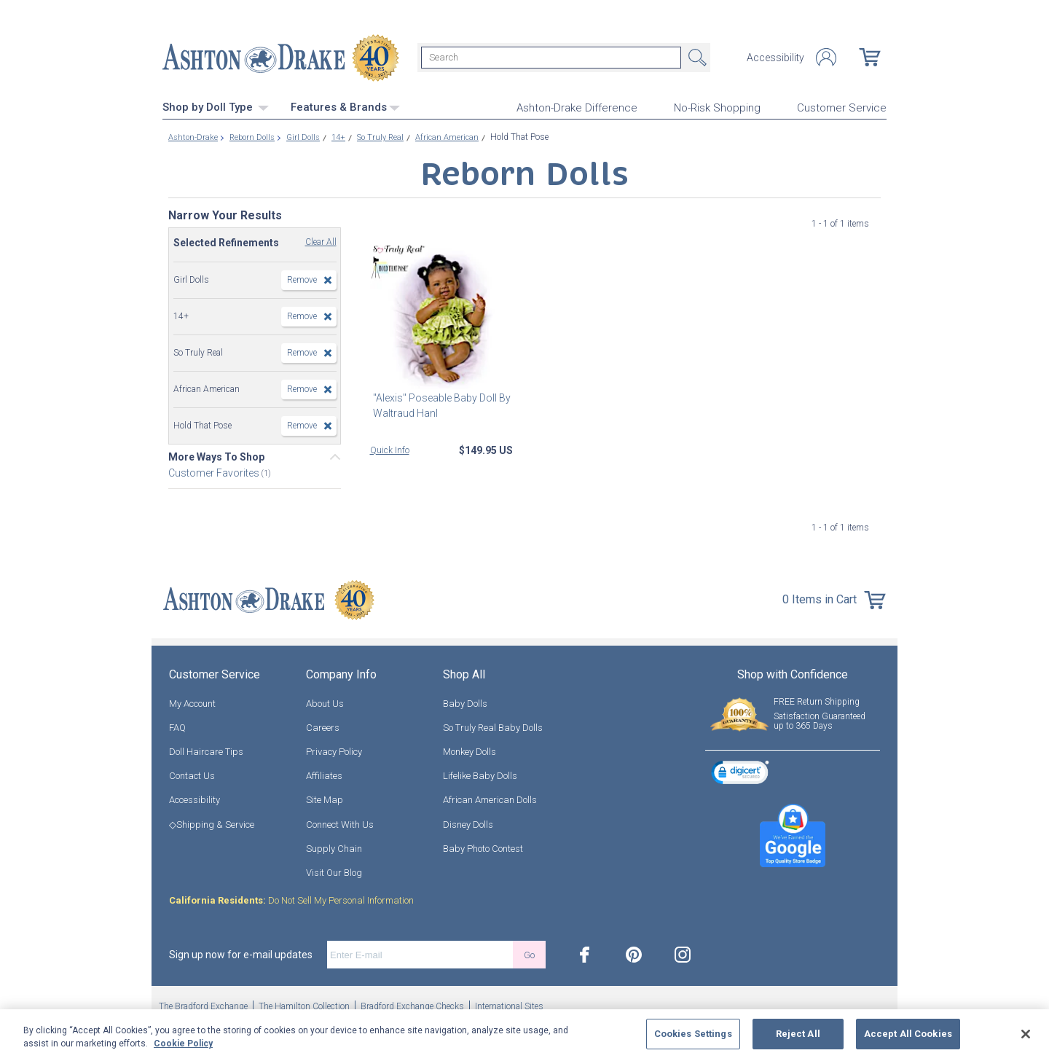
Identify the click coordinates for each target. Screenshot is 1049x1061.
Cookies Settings (693, 1033)
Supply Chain (334, 846)
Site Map (324, 798)
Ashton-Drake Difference (576, 106)
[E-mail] (420, 953)
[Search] (551, 57)
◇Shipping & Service (211, 822)
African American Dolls (490, 798)
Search (695, 57)
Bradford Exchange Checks (412, 1005)
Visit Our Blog (334, 871)
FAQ (177, 725)
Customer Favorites (215, 471)
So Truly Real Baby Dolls (493, 725)
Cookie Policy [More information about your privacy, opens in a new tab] (183, 1043)
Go (529, 952)
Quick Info (389, 448)
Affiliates (324, 774)
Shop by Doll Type (215, 105)
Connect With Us (340, 822)
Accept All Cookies (908, 1033)
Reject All (798, 1033)
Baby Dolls (465, 701)
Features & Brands (345, 105)
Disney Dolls (468, 822)
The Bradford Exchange (203, 1005)
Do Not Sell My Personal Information (291, 898)
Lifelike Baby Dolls (480, 774)
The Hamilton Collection (304, 1005)
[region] (524, 1035)
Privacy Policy (334, 750)
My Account (192, 701)
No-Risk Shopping (717, 106)
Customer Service (842, 106)
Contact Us (192, 774)
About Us (325, 701)
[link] (740, 773)
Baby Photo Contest (483, 846)
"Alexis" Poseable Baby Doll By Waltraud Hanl (439, 403)
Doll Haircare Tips (206, 750)
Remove (302, 278)
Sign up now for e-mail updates (241, 953)
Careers (322, 725)
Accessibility (775, 57)
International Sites (509, 1005)
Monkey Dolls (469, 750)
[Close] (1026, 1034)
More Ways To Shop (216, 455)
